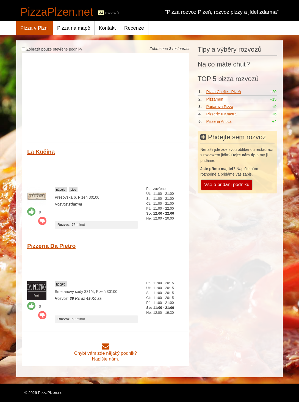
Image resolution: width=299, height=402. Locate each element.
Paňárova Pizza (219, 106)
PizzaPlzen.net (56, 12)
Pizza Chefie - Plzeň (223, 92)
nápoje (60, 189)
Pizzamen (214, 99)
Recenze (134, 28)
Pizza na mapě (73, 28)
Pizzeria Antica (219, 121)
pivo (73, 189)
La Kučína (41, 151)
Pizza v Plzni (34, 28)
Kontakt (107, 28)
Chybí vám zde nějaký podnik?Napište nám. (105, 353)
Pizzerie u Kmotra (221, 114)
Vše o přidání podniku (226, 184)
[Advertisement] (105, 98)
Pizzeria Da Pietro (51, 246)
